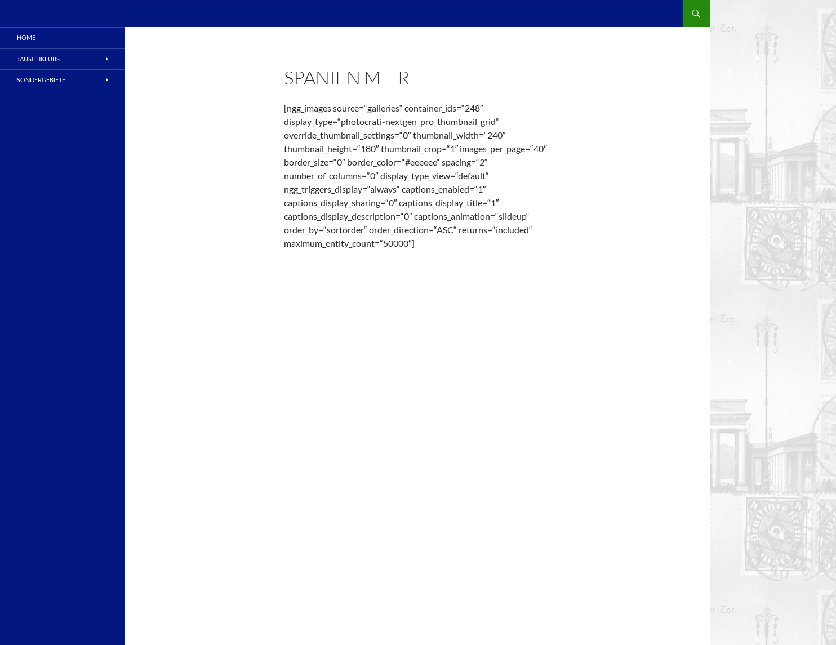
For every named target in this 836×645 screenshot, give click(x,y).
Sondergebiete (41, 79)
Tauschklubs (38, 59)
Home (26, 37)
